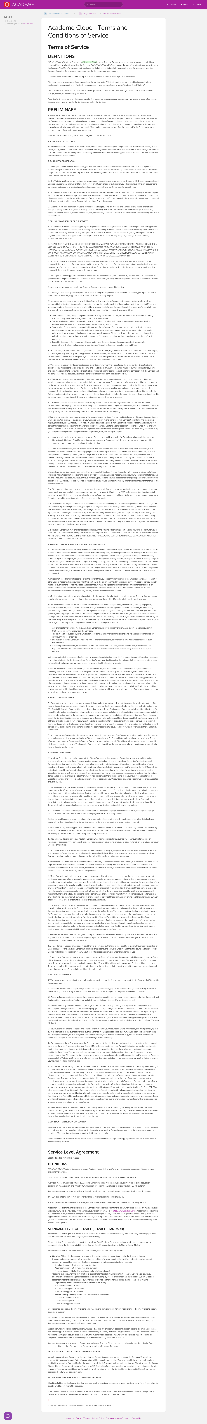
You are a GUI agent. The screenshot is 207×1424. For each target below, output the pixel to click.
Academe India (28, 24)
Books (184, 4)
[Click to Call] (8, 1416)
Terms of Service (83, 1418)
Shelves (171, 4)
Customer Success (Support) (117, 1418)
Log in (197, 4)
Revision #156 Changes (111, 13)
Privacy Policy (98, 1418)
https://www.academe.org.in (125, 1211)
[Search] (87, 4)
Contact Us (136, 1418)
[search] (103, 4)
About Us (70, 1418)
